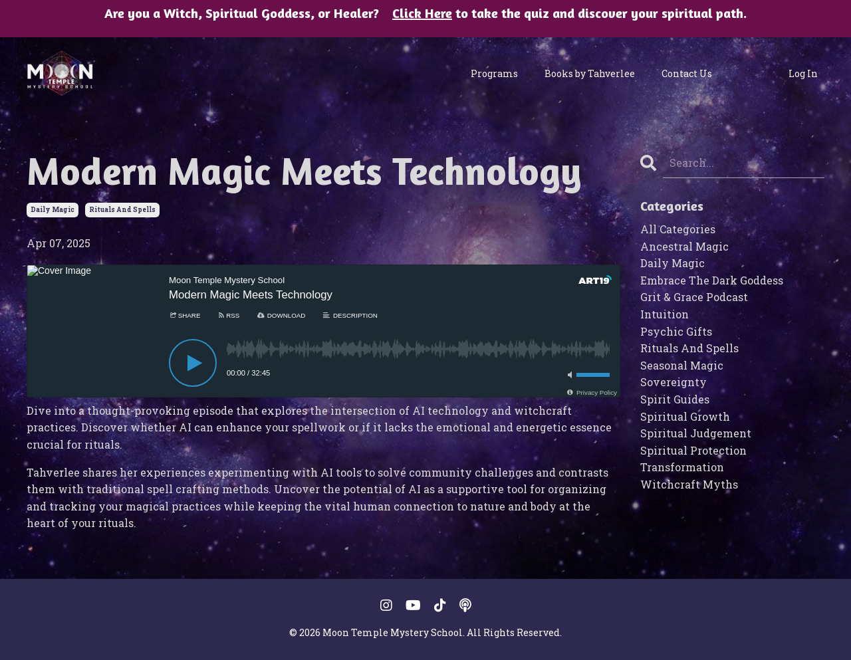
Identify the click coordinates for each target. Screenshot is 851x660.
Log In (803, 73)
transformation (682, 467)
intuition (664, 314)
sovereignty (673, 382)
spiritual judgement (695, 433)
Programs (494, 73)
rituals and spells (122, 209)
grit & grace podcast (694, 297)
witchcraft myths (689, 484)
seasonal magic (681, 365)
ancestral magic (684, 246)
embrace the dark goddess (711, 280)
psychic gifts (676, 331)
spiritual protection (693, 450)
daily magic (52, 209)
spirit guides (674, 399)
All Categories (677, 229)
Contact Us (687, 73)
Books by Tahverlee (590, 73)
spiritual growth (685, 416)
